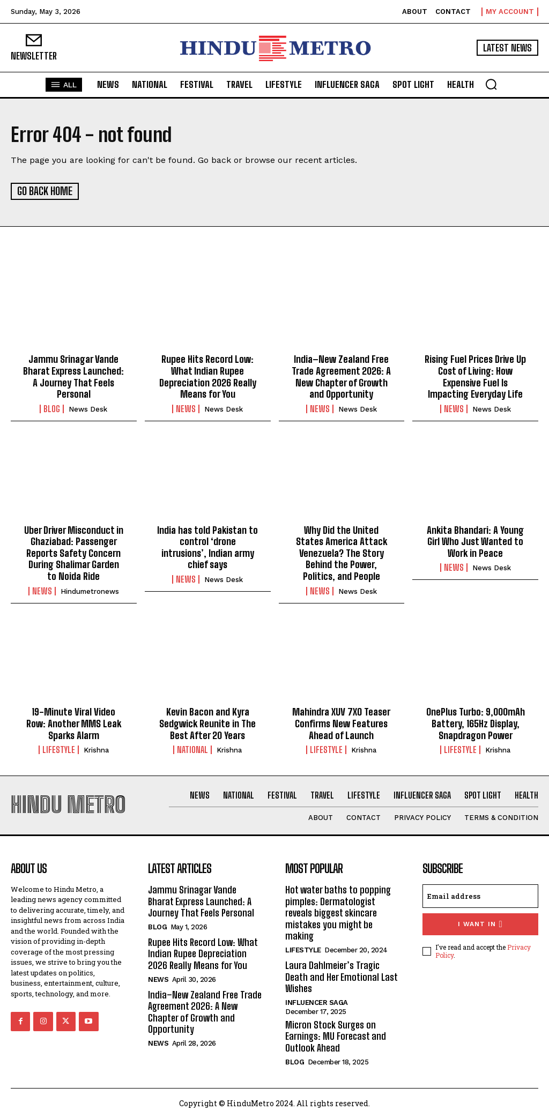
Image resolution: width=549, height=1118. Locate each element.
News (186, 408)
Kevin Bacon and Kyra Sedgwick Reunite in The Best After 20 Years (207, 722)
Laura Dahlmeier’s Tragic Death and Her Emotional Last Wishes (341, 976)
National (192, 749)
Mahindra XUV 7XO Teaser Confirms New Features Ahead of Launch (341, 722)
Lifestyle (58, 749)
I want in (480, 923)
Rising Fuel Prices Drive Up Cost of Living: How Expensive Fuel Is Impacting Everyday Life (475, 376)
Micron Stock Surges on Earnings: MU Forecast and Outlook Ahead (335, 1035)
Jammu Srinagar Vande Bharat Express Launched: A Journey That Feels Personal (73, 376)
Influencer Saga (316, 1001)
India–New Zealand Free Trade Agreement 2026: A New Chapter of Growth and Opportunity (341, 376)
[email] (480, 895)
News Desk (88, 408)
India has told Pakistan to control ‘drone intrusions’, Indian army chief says (207, 546)
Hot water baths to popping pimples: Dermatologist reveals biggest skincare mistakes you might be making (338, 912)
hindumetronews (90, 590)
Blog (51, 408)
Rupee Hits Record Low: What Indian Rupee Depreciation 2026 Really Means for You (207, 376)
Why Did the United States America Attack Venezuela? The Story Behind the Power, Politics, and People (341, 552)
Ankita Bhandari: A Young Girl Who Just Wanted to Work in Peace (475, 540)
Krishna (96, 750)
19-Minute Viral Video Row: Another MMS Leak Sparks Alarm (73, 722)
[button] (491, 84)
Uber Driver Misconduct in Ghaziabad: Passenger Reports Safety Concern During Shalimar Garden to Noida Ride (73, 552)
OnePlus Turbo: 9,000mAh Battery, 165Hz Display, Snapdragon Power (475, 722)
